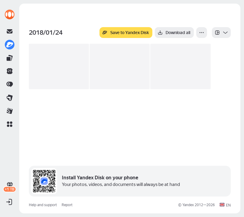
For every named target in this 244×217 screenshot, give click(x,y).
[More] (201, 32)
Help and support (43, 205)
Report (67, 205)
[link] (9, 14)
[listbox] (221, 32)
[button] (9, 124)
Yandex (188, 205)
